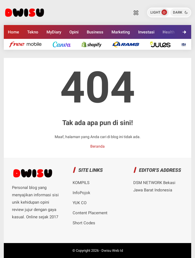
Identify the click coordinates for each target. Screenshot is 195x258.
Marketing (121, 32)
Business (95, 32)
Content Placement (90, 212)
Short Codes (84, 222)
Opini (74, 32)
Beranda (97, 146)
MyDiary (54, 32)
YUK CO (79, 202)
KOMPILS (81, 182)
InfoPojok (81, 192)
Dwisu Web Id (112, 250)
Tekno (32, 32)
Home (13, 32)
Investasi (146, 32)
